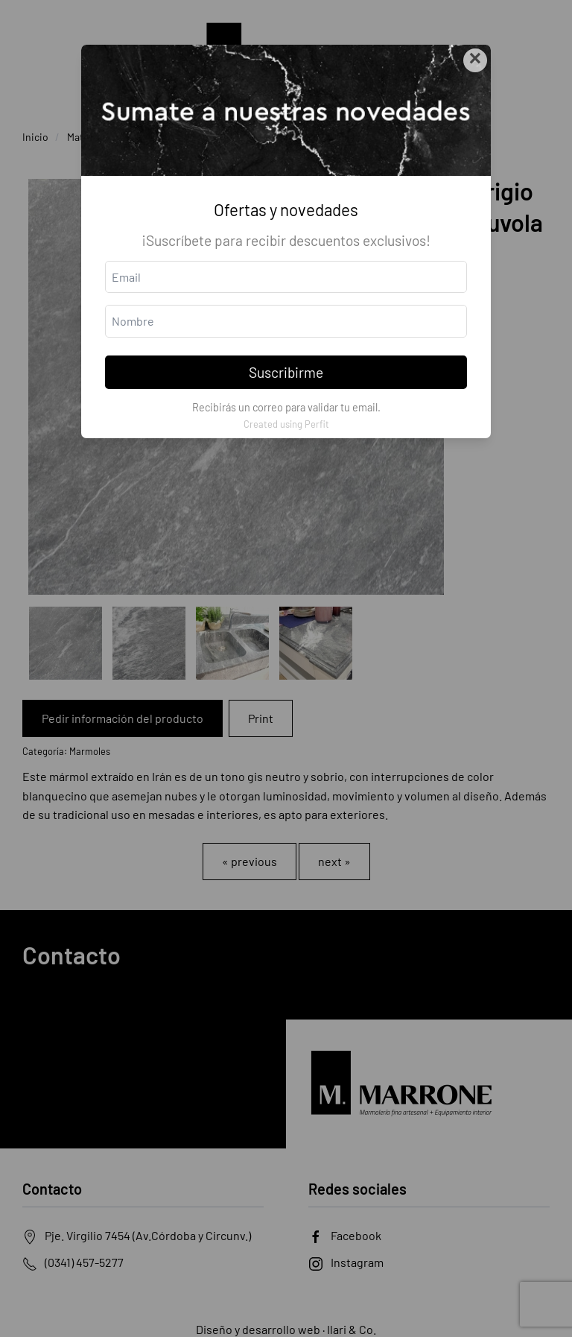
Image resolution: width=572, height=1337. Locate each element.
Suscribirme (286, 372)
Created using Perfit (286, 424)
